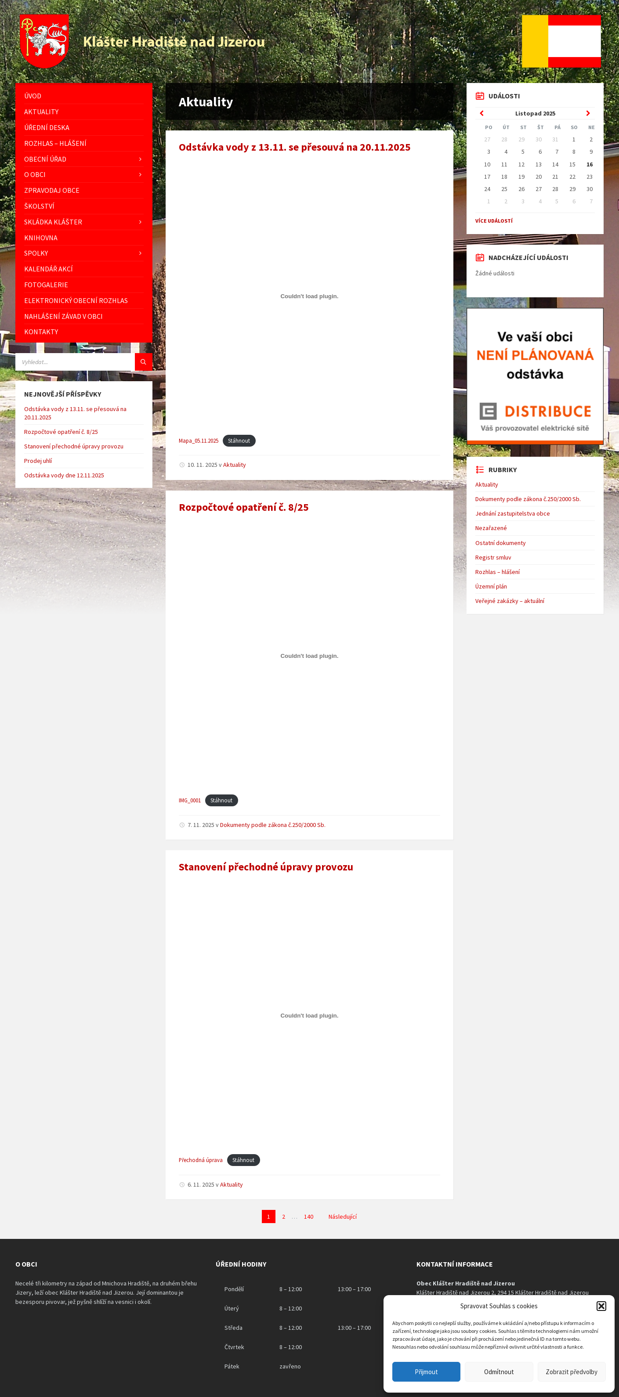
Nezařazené (491, 528)
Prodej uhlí (38, 461)
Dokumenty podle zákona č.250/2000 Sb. (273, 825)
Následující (343, 1216)
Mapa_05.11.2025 (198, 440)
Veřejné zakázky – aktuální (509, 601)
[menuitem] (84, 96)
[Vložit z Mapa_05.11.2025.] (309, 296)
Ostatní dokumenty (500, 543)
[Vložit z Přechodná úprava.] (309, 1016)
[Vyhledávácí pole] (83, 362)
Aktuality (234, 465)
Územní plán (491, 586)
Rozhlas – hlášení (497, 572)
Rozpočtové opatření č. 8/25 (244, 507)
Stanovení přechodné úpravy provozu (266, 867)
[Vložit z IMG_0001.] (309, 655)
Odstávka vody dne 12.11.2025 (64, 475)
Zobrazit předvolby (571, 1372)
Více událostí (494, 220)
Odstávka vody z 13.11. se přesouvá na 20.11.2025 (295, 147)
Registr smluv (493, 557)
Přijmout (426, 1372)
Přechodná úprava (201, 1159)
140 (308, 1216)
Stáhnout (239, 440)
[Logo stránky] (143, 65)
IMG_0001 (190, 800)
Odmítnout (499, 1372)
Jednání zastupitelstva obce (512, 513)
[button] (601, 1306)
